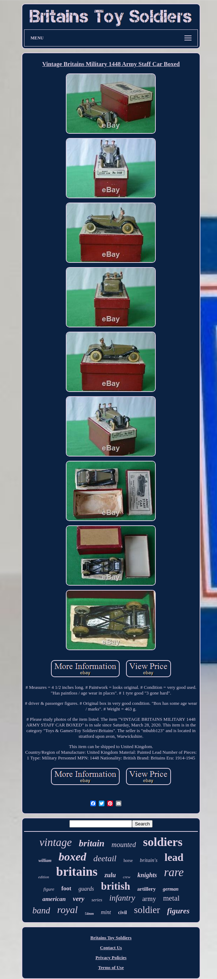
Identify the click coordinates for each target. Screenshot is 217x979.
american (54, 899)
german (170, 889)
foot (66, 888)
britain (91, 843)
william (45, 860)
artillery (146, 889)
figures (178, 910)
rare (174, 872)
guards (86, 889)
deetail (104, 858)
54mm (89, 914)
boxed (72, 856)
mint (106, 912)
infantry (122, 898)
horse (128, 860)
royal (67, 909)
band (41, 910)
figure (49, 889)
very (79, 898)
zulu (110, 875)
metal (171, 898)
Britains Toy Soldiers (110, 937)
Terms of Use (111, 967)
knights (147, 875)
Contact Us (111, 947)
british (115, 886)
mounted (124, 844)
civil (122, 912)
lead (174, 857)
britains (77, 872)
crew (126, 877)
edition (43, 877)
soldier (147, 910)
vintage (56, 842)
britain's (149, 860)
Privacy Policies (111, 957)
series (96, 899)
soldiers (162, 841)
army (149, 898)
